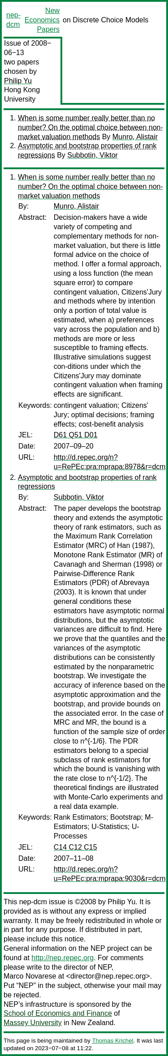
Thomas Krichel (112, 1040)
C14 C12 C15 (75, 847)
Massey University (33, 1022)
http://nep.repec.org (62, 958)
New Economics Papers (42, 20)
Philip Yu (18, 81)
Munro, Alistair (135, 137)
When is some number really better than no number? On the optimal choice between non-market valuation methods (90, 127)
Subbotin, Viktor (92, 155)
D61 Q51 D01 (76, 435)
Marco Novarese (30, 976)
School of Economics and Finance (58, 1013)
